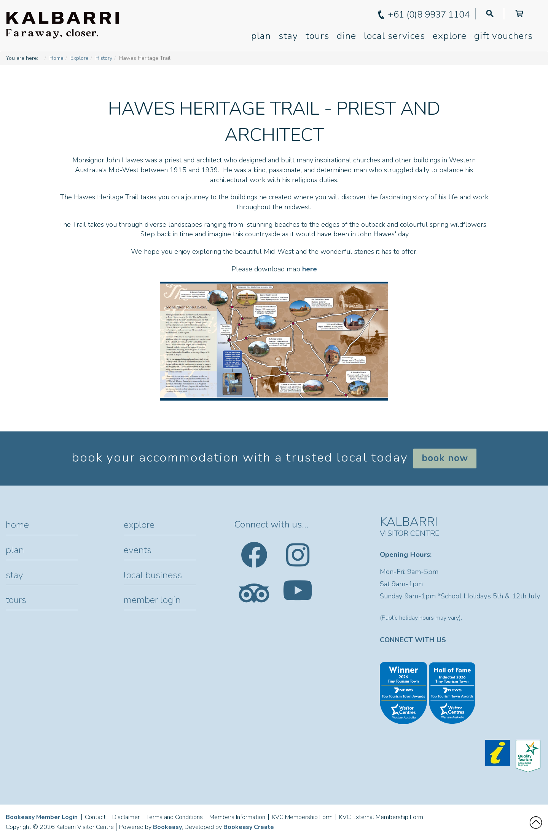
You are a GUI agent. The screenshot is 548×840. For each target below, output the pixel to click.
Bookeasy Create (248, 827)
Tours (317, 35)
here (309, 269)
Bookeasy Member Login (42, 817)
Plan (261, 35)
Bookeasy (167, 827)
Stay (288, 35)
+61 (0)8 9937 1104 (429, 14)
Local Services (394, 35)
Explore (450, 35)
